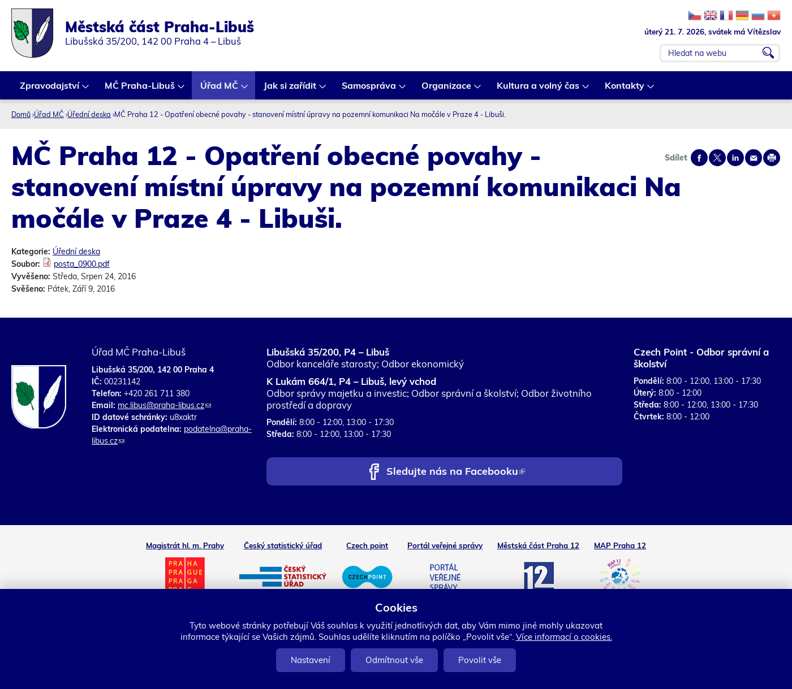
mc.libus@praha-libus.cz (164, 405)
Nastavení (310, 660)
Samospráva (369, 89)
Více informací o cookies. (564, 636)
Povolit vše (479, 660)
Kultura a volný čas (538, 89)
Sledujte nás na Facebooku (455, 472)
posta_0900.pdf (82, 264)
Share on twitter (717, 157)
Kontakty (625, 89)
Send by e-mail (753, 157)
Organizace (447, 89)
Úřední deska (89, 114)
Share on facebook (699, 157)
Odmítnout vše (394, 660)
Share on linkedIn (735, 157)
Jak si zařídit (290, 89)
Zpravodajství (50, 89)
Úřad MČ (220, 89)
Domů (21, 114)
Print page (771, 157)
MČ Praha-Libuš (140, 89)
